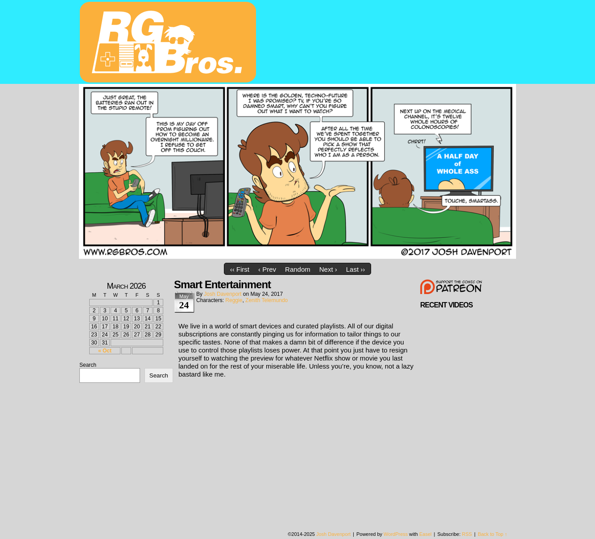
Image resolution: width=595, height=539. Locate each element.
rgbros (169, 43)
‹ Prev (267, 269)
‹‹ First (239, 269)
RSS (467, 534)
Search (87, 365)
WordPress (396, 534)
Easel (425, 534)
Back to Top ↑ (492, 534)
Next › (328, 269)
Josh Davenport (222, 294)
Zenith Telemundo (266, 300)
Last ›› (355, 269)
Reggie (233, 300)
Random (297, 269)
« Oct (105, 351)
